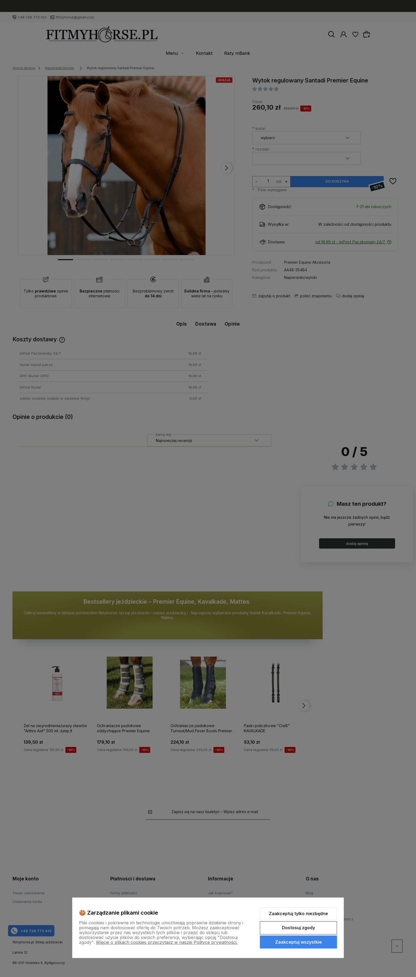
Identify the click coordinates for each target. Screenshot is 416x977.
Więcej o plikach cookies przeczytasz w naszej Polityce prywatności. (167, 942)
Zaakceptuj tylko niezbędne (298, 913)
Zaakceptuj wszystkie (298, 942)
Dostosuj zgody (298, 927)
